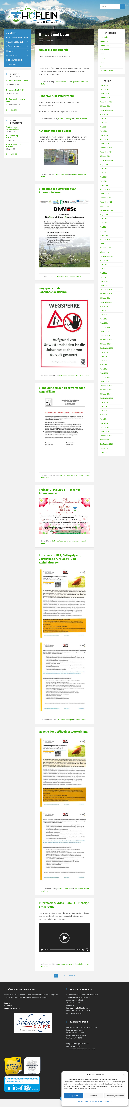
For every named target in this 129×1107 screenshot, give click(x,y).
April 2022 (103, 277)
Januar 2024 (104, 193)
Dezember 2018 (106, 436)
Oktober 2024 (105, 156)
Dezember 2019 (106, 385)
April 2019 (103, 419)
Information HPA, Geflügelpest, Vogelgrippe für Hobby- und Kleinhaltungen (60, 558)
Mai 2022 (103, 273)
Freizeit (10, 51)
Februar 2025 (105, 139)
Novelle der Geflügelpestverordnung (63, 731)
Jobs (102, 54)
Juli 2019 (103, 406)
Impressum (108, 1101)
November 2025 (106, 102)
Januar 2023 (104, 244)
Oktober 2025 (105, 106)
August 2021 (104, 306)
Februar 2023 (105, 239)
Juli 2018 (103, 452)
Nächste (72, 975)
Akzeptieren (73, 1095)
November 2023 (106, 202)
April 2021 (103, 319)
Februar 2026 (105, 89)
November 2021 (106, 294)
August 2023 (104, 214)
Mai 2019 (103, 415)
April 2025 (103, 131)
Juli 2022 (103, 264)
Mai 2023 (103, 227)
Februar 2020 (105, 377)
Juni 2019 (103, 410)
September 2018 (106, 444)
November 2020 (106, 340)
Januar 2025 (104, 143)
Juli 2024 (103, 168)
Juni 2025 (103, 123)
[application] (64, 937)
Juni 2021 (103, 314)
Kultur (102, 62)
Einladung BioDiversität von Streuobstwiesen (57, 190)
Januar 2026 (104, 93)
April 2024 (103, 181)
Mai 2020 (103, 365)
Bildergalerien (14, 60)
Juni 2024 (103, 173)
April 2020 (103, 369)
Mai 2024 (103, 177)
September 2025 (106, 110)
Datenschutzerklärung (96, 1101)
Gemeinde (79, 964)
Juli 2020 (103, 356)
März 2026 (104, 85)
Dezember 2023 (106, 198)
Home (41, 41)
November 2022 (106, 248)
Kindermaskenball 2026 (15, 90)
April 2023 (103, 231)
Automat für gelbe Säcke (55, 131)
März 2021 (104, 323)
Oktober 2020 (105, 344)
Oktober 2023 (105, 206)
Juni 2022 (103, 269)
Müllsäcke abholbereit (53, 50)
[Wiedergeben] (42, 949)
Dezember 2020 (106, 335)
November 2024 (106, 152)
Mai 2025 (103, 127)
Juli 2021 (103, 310)
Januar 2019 (104, 431)
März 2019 (104, 423)
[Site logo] (35, 26)
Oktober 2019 (105, 394)
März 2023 (104, 235)
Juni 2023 (103, 223)
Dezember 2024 (106, 148)
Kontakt (7, 1003)
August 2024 (104, 164)
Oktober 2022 (105, 252)
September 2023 (106, 210)
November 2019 (106, 390)
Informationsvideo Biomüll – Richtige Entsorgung (64, 904)
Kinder (102, 58)
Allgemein (75, 81)
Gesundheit (78, 888)
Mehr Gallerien (12, 110)
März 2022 (104, 281)
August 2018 (104, 448)
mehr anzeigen (12, 154)
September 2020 (106, 348)
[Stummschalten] (83, 949)
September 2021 (106, 302)
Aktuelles (49, 41)
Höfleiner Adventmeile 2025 (15, 100)
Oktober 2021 (105, 298)
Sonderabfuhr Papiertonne (56, 96)
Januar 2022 (104, 285)
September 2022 (106, 256)
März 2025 (104, 135)
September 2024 (106, 160)
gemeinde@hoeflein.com (80, 1008)
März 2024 (104, 185)
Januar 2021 (104, 331)
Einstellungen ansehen (115, 1095)
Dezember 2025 (106, 98)
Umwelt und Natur (81, 119)
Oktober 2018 (105, 440)
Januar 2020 (104, 381)
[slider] (62, 949)
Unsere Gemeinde (14, 42)
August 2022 (104, 260)
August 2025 (104, 114)
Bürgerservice (13, 46)
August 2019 (104, 402)
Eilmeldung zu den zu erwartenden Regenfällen (62, 389)
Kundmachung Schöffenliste (12, 137)
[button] (124, 1074)
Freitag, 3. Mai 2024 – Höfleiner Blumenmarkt (59, 491)
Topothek (11, 64)
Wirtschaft (12, 55)
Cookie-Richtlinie (82, 1101)
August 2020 (104, 352)
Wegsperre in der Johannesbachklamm (53, 290)
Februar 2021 (105, 327)
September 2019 (106, 398)
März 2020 (104, 373)
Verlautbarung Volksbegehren (12, 128)
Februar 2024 (105, 189)
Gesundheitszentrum (17, 37)
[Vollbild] (87, 949)
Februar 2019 (105, 427)
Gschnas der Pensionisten (17, 81)
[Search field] (112, 6)
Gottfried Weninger (62, 81)
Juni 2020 (103, 360)
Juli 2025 (103, 118)
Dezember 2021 (106, 289)
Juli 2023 (103, 219)
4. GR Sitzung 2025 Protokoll (13, 145)
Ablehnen (93, 1095)
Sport (102, 66)
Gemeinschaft (105, 45)
